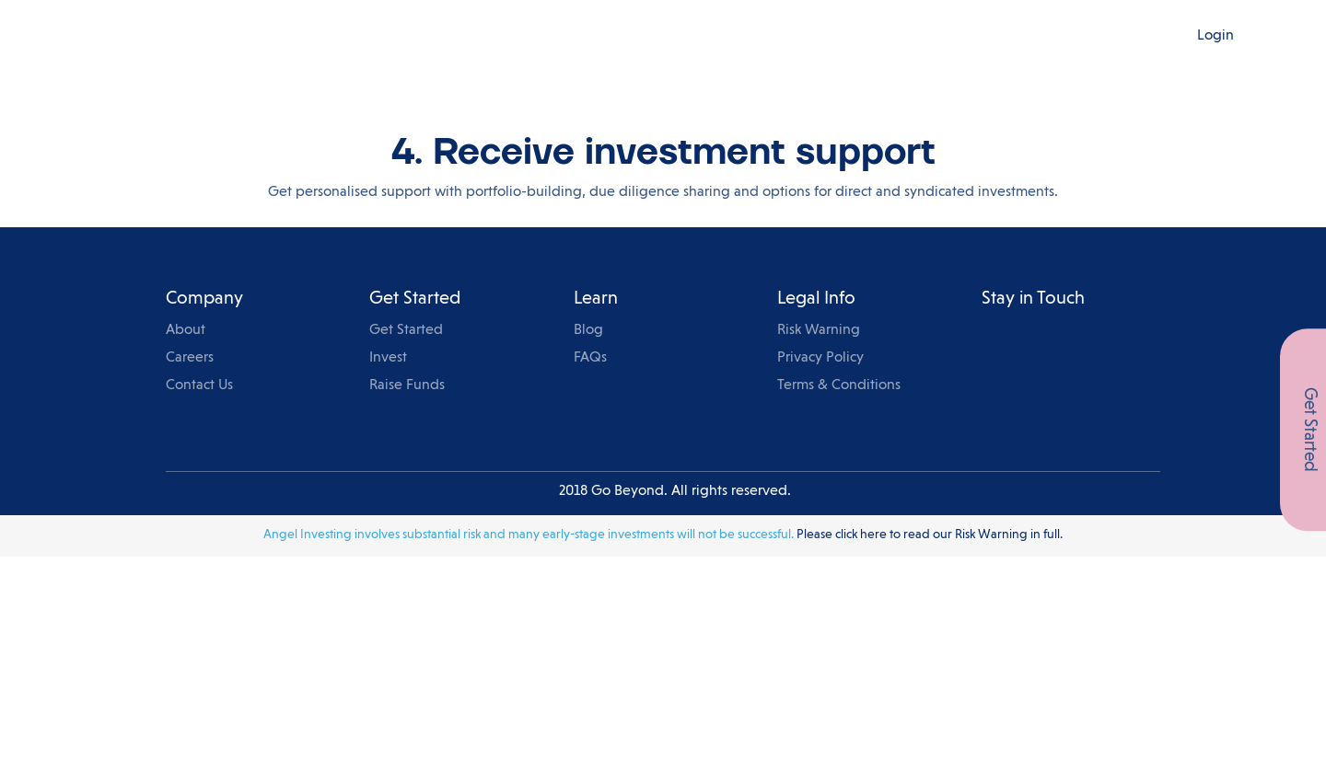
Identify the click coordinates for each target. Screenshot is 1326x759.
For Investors (521, 36)
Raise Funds (407, 385)
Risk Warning (818, 330)
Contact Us (199, 385)
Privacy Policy (820, 358)
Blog (856, 36)
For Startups (622, 36)
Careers (190, 358)
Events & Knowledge (751, 36)
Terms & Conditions (839, 385)
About (185, 330)
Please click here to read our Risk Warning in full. (930, 534)
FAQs (590, 358)
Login (1215, 36)
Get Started (406, 330)
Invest (388, 358)
